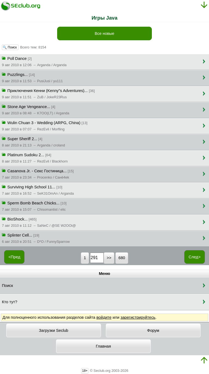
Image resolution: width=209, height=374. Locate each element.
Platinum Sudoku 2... (35, 157)
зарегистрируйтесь (138, 317)
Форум (153, 330)
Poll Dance (34, 61)
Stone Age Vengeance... (35, 109)
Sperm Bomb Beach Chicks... (34, 205)
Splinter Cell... (36, 238)
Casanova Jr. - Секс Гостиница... (38, 173)
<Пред (14, 257)
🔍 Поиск (10, 47)
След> (195, 257)
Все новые (104, 33)
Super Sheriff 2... (33, 141)
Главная (103, 346)
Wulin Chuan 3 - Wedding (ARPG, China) (44, 125)
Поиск (7, 285)
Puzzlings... (32, 77)
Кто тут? (9, 302)
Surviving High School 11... (38, 189)
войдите (103, 317)
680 (121, 258)
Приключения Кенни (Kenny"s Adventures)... (48, 93)
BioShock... (39, 222)
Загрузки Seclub (53, 330)
